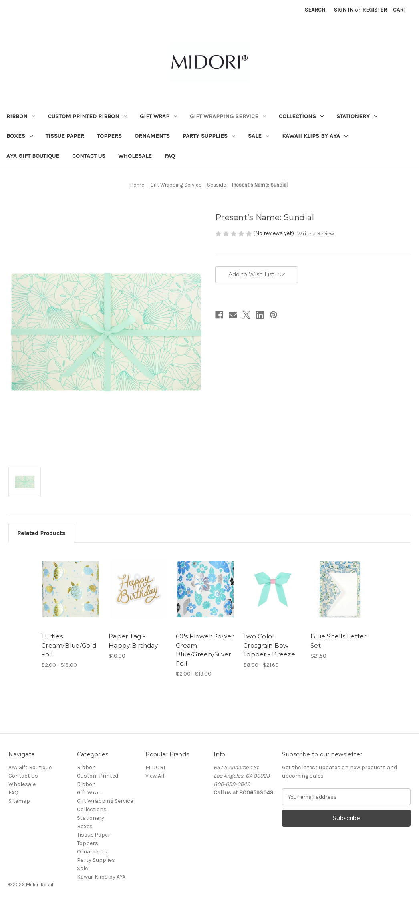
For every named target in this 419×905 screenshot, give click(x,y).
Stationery (356, 116)
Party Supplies (209, 135)
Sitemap (19, 801)
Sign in (343, 9)
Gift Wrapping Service (228, 116)
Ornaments (152, 135)
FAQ (170, 155)
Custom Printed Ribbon (87, 116)
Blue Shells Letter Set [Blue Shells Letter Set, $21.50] (338, 640)
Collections (301, 116)
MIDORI (155, 767)
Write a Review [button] (315, 233)
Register (374, 9)
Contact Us (88, 155)
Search (315, 9)
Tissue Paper (65, 135)
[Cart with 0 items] (400, 10)
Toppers (109, 135)
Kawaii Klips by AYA (315, 135)
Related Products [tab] (41, 533)
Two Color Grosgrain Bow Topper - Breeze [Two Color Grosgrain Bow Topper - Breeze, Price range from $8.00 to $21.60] (269, 645)
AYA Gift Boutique (32, 155)
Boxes (19, 135)
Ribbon (20, 116)
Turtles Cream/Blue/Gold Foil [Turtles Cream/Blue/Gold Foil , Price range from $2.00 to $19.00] (68, 645)
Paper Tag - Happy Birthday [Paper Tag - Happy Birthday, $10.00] (133, 640)
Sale (258, 135)
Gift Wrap (158, 116)
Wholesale (135, 155)
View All (154, 775)
